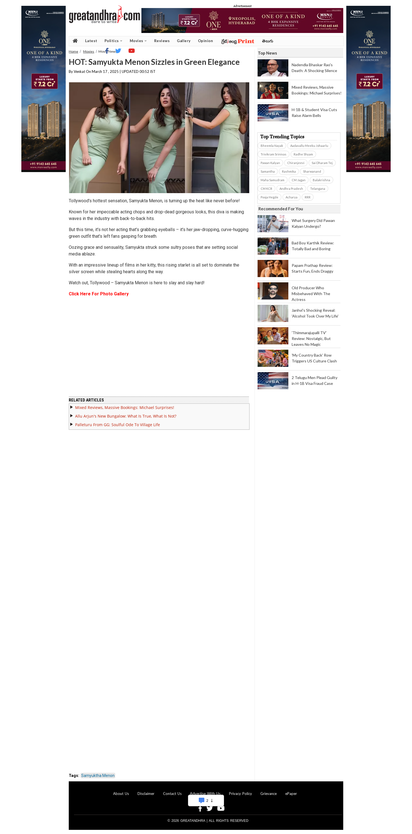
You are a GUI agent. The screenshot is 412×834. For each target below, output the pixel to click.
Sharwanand (312, 171)
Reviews (162, 41)
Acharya (291, 197)
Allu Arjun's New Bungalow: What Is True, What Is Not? (125, 416)
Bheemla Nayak (272, 145)
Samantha (268, 171)
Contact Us (172, 793)
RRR (308, 197)
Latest (91, 41)
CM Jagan (299, 180)
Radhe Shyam (303, 154)
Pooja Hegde (269, 197)
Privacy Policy (240, 793)
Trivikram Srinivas (273, 154)
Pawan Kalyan (270, 163)
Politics (114, 40)
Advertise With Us (205, 793)
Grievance (268, 793)
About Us (121, 793)
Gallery (184, 41)
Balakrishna (321, 180)
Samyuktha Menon (98, 775)
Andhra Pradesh (291, 188)
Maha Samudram (272, 180)
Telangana (317, 188)
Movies (138, 40)
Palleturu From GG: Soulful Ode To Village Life (117, 424)
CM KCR (266, 188)
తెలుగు (267, 41)
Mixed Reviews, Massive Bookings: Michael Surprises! (124, 407)
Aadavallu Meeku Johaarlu (309, 145)
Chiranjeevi (295, 163)
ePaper (291, 793)
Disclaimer (146, 793)
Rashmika (289, 171)
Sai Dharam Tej (322, 163)
